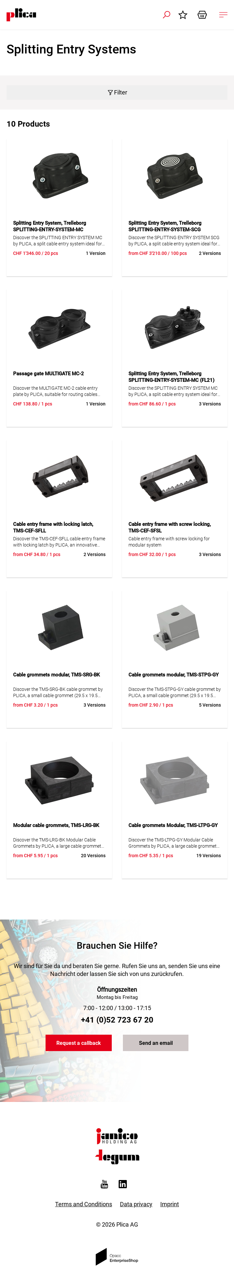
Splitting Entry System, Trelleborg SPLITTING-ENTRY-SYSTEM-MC (49, 226)
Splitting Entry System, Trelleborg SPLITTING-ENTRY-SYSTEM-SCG (165, 226)
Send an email (156, 1043)
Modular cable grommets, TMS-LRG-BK (56, 825)
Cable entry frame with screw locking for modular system (169, 542)
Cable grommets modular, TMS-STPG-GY (173, 675)
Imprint (169, 1204)
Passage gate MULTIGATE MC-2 (48, 374)
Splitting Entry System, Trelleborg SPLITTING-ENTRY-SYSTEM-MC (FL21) (171, 377)
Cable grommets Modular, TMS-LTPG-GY (173, 825)
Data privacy (136, 1204)
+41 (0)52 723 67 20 (117, 1020)
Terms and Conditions (83, 1204)
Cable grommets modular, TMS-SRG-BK (56, 675)
